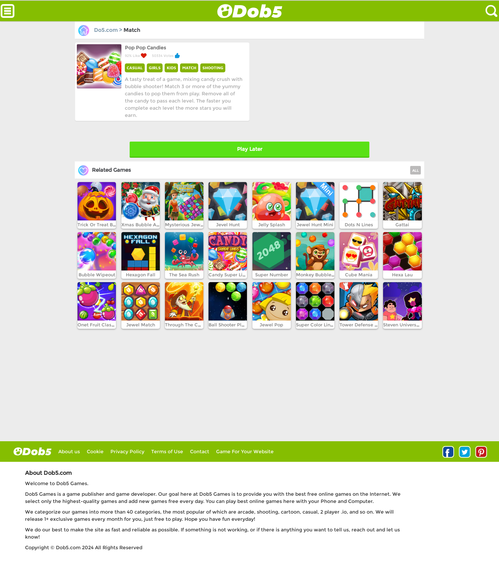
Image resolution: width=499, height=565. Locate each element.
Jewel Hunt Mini (315, 224)
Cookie (95, 451)
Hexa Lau (402, 274)
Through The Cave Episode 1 (197, 324)
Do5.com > (100, 30)
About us (69, 451)
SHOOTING (212, 67)
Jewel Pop (271, 324)
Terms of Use (167, 451)
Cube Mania (358, 274)
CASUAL (135, 67)
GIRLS (155, 67)
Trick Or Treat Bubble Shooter (111, 224)
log (32, 451)
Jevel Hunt (228, 224)
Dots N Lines (359, 224)
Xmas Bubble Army (143, 224)
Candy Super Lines (229, 274)
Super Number (271, 274)
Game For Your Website (245, 451)
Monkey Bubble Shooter (323, 274)
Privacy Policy (127, 451)
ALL (415, 170)
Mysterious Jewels (186, 224)
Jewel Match (140, 324)
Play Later (249, 149)
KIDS (171, 67)
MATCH (189, 67)
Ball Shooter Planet (230, 324)
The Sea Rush (184, 274)
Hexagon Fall (140, 274)
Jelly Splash (271, 224)
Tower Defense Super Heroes (372, 324)
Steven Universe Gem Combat (417, 324)
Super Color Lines (315, 324)
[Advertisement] (336, 90)
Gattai (402, 224)
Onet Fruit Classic (98, 324)
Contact (199, 451)
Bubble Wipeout (97, 274)
